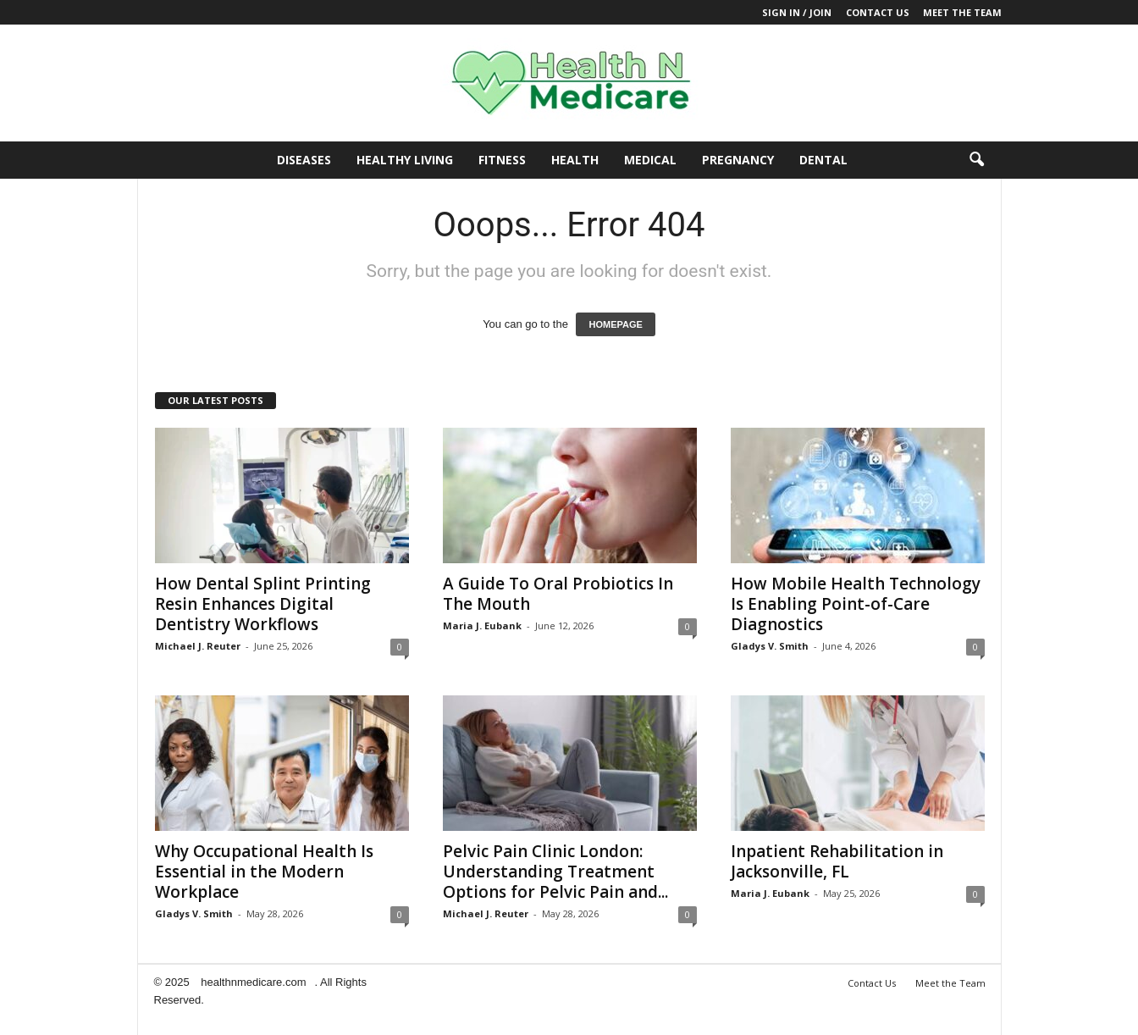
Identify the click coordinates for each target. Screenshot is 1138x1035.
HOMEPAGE (615, 324)
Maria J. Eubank (482, 625)
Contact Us (877, 12)
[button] (976, 160)
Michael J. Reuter (197, 645)
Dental (823, 160)
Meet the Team (962, 12)
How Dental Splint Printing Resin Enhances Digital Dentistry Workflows (263, 604)
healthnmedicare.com (253, 982)
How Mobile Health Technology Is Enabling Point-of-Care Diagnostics (856, 604)
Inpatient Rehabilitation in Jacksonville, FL (837, 861)
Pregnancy (738, 160)
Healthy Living (404, 160)
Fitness (502, 160)
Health (575, 160)
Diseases (304, 160)
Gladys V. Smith (770, 645)
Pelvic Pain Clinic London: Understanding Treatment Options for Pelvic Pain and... (555, 871)
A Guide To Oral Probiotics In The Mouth (558, 594)
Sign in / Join (796, 12)
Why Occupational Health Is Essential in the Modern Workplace (264, 871)
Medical (650, 160)
